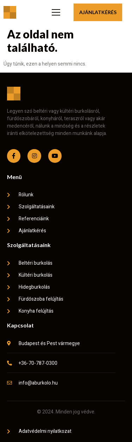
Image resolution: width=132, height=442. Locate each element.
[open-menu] (55, 12)
